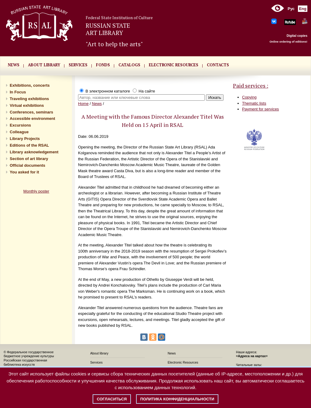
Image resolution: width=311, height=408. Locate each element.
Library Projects (25, 138)
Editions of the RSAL (29, 145)
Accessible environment (32, 118)
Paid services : (250, 85)
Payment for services (260, 109)
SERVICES (78, 65)
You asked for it (24, 172)
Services (96, 362)
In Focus (18, 92)
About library (44, 65)
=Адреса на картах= (252, 356)
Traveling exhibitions (29, 98)
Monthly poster (36, 191)
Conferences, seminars (31, 112)
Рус (291, 8)
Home (83, 103)
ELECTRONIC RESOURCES (173, 65)
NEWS (13, 65)
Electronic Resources (183, 362)
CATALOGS (129, 65)
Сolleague (19, 132)
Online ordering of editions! (288, 41)
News (97, 103)
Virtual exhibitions (27, 105)
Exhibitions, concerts (30, 85)
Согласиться (112, 399)
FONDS (103, 65)
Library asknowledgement (34, 152)
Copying (249, 97)
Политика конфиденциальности (177, 399)
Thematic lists (254, 103)
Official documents (27, 165)
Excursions (20, 125)
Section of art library (29, 158)
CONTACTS (218, 65)
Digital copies (297, 35)
